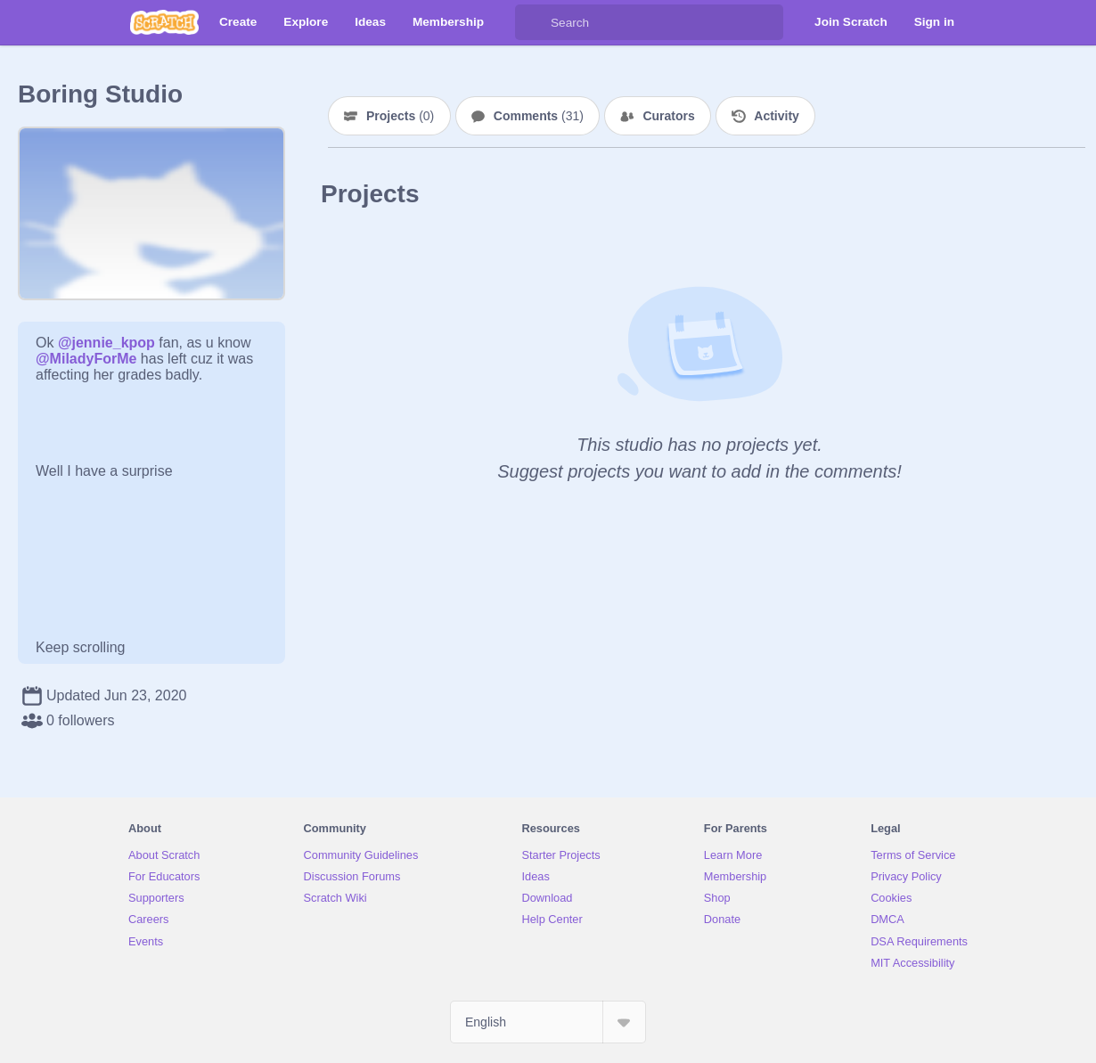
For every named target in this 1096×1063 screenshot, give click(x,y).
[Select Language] (548, 1022)
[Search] (533, 22)
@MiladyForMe (86, 358)
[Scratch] (164, 22)
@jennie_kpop (106, 342)
